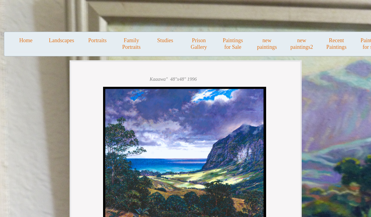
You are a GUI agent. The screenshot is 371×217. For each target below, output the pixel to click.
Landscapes (61, 40)
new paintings (267, 43)
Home (26, 40)
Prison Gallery (199, 43)
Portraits (97, 40)
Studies (165, 40)
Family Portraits (131, 43)
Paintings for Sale (233, 43)
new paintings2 (301, 43)
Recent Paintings (336, 43)
